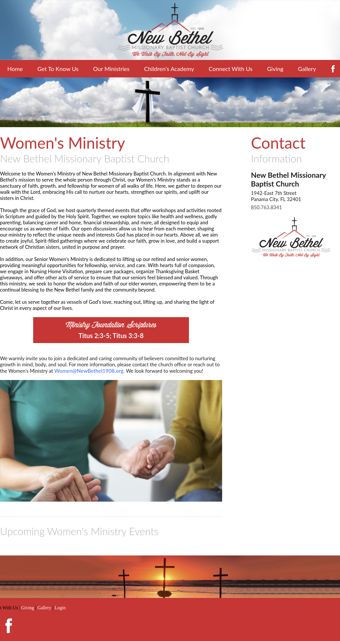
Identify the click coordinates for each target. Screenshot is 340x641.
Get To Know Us (57, 68)
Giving (275, 68)
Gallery (307, 68)
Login (59, 607)
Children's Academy (169, 68)
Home (15, 68)
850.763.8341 (266, 207)
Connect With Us (231, 68)
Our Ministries (111, 68)
